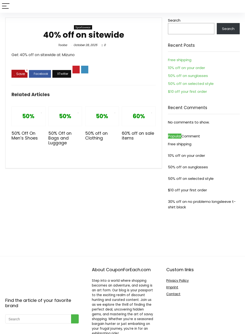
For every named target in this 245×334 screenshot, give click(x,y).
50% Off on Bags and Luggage (60, 138)
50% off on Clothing (96, 135)
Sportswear (83, 27)
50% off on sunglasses (188, 75)
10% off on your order (186, 67)
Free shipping (179, 59)
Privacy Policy (177, 280)
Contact (173, 294)
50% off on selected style (191, 83)
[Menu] (5, 6)
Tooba (62, 45)
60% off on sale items (138, 135)
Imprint (172, 287)
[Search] (237, 6)
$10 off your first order (187, 91)
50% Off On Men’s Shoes (24, 135)
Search (174, 20)
